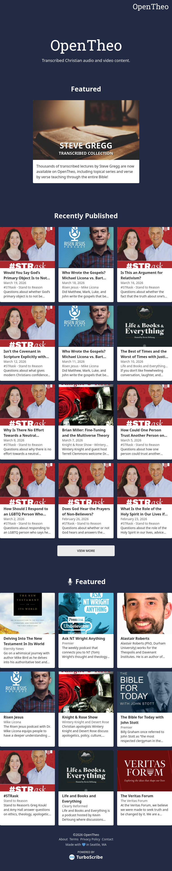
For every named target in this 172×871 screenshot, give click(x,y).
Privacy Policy (90, 839)
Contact (107, 839)
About (63, 839)
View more (86, 551)
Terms (73, 839)
